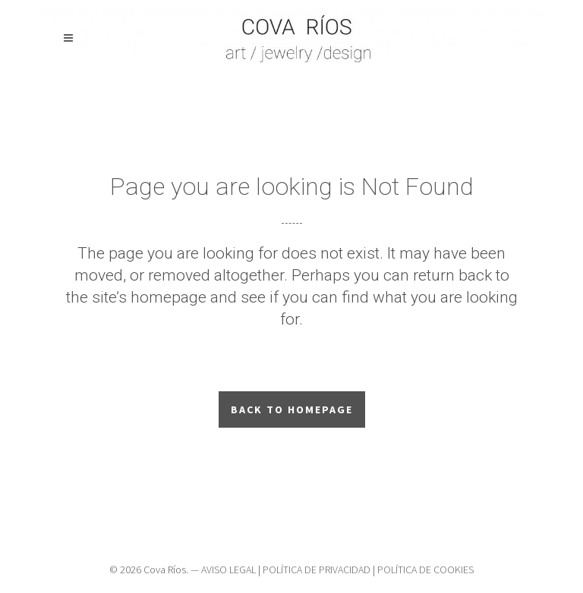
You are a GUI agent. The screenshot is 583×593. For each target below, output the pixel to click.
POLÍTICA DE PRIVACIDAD (316, 569)
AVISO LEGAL (228, 569)
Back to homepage (292, 409)
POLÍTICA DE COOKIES (425, 569)
